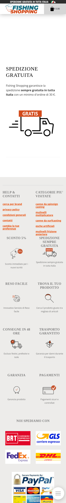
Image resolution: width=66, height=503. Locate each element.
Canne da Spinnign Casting (47, 205)
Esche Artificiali (45, 226)
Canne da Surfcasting (48, 220)
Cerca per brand (12, 204)
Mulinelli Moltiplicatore (44, 214)
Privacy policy (11, 209)
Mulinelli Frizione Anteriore (46, 233)
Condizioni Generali (14, 215)
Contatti (7, 220)
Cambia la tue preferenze (11, 227)
